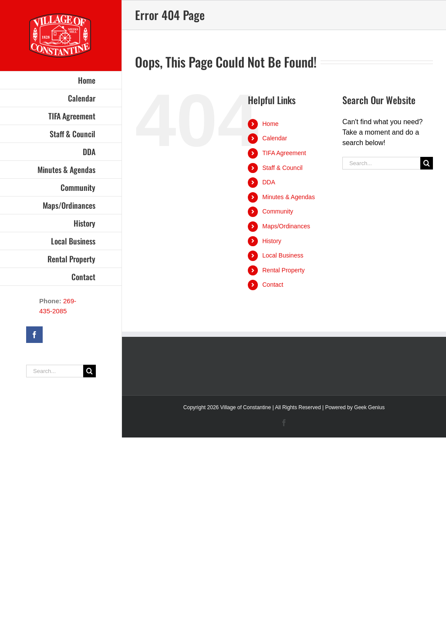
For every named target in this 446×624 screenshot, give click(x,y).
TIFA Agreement (284, 152)
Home (270, 123)
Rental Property (283, 270)
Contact (272, 284)
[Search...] (54, 371)
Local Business (282, 255)
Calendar (274, 138)
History (271, 240)
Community (277, 211)
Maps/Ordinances (286, 226)
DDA (268, 182)
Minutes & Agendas (288, 196)
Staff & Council (282, 167)
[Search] (89, 371)
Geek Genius (369, 407)
